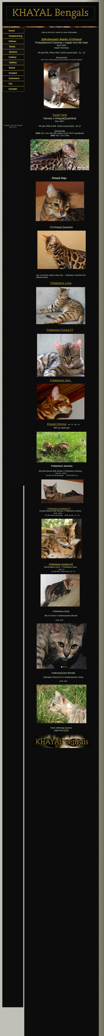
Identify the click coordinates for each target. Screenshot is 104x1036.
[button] (61, 667)
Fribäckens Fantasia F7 (59, 508)
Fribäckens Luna (60, 283)
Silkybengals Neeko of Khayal (61, 39)
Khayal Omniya (56, 424)
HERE (66, 730)
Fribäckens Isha (60, 380)
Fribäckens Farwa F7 (60, 330)
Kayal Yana (60, 114)
